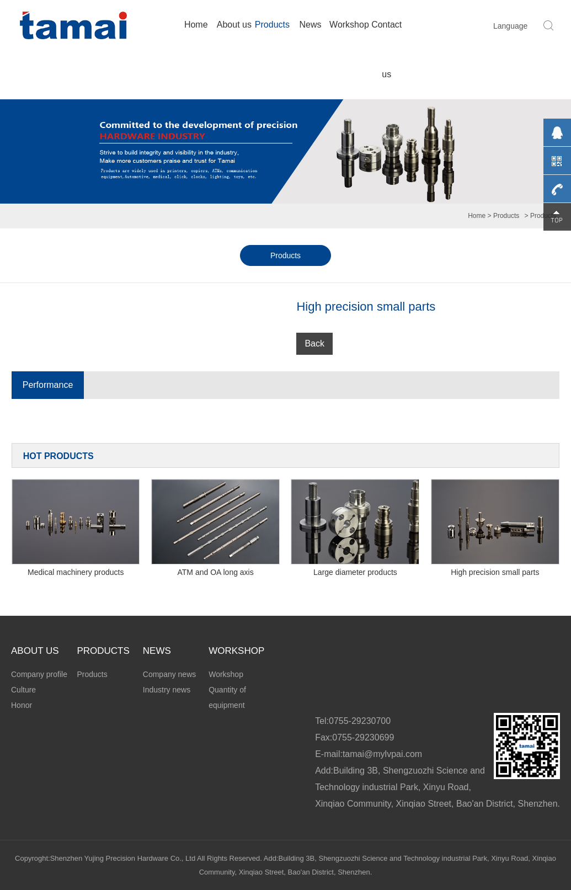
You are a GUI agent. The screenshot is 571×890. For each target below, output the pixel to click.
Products (272, 24)
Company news (169, 674)
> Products (504, 216)
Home (196, 24)
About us (234, 24)
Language (510, 26)
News (311, 24)
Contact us (386, 49)
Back (314, 343)
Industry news (166, 689)
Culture (23, 689)
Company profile (39, 674)
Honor (21, 705)
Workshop (348, 24)
